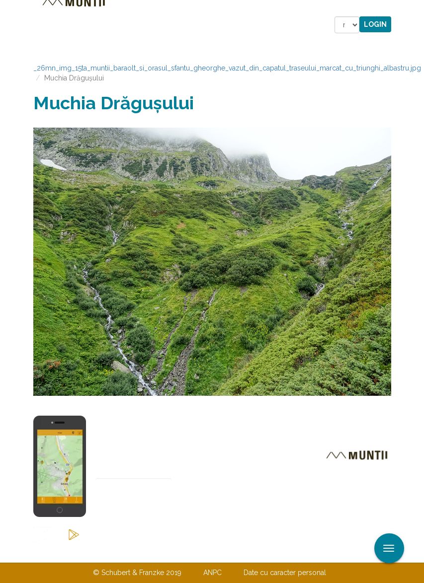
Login (375, 24)
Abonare (128, 511)
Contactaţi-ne (136, 552)
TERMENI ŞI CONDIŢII (271, 552)
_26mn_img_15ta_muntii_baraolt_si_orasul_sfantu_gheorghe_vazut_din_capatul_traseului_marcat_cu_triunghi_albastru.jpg (227, 68)
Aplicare (416, 9)
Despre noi (197, 552)
